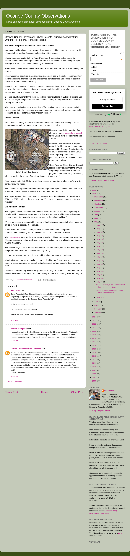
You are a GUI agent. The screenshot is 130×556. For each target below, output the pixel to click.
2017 (94, 342)
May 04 (100, 282)
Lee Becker (109, 391)
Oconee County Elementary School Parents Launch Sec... (110, 286)
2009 (94, 370)
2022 (94, 324)
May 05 (100, 278)
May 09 (100, 271)
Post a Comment (15, 381)
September (99, 208)
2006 (94, 381)
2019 (94, 335)
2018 (94, 338)
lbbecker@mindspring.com (100, 126)
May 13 (100, 264)
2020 (94, 331)
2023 (94, 320)
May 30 (100, 225)
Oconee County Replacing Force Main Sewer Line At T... (109, 292)
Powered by (107, 114)
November (98, 200)
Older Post (77, 392)
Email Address (106, 55)
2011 (94, 363)
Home (44, 392)
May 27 (100, 228)
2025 (94, 194)
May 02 (100, 297)
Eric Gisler (15, 290)
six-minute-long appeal (71, 133)
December (98, 197)
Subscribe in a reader (98, 143)
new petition (14, 237)
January (97, 312)
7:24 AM (14, 320)
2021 (94, 328)
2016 (94, 345)
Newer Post (11, 392)
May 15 (100, 260)
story (120, 533)
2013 (94, 356)
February (98, 309)
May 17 (100, 257)
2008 (94, 374)
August (97, 211)
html (95, 67)
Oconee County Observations (38, 16)
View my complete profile (99, 410)
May (96, 222)
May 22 (100, 243)
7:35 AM (14, 376)
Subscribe (107, 106)
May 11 (100, 268)
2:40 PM (14, 341)
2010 (94, 367)
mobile (96, 74)
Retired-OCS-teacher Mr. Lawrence (26, 349)
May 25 (100, 235)
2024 (94, 317)
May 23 (100, 239)
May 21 (100, 246)
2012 (94, 360)
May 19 (100, 250)
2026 (94, 190)
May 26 (100, 232)
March (97, 305)
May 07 (100, 275)
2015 (94, 349)
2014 (94, 352)
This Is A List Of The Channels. (101, 180)
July (96, 215)
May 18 (100, 253)
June (96, 218)
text (94, 71)
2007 (94, 377)
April (96, 302)
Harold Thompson (19, 329)
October (97, 204)
